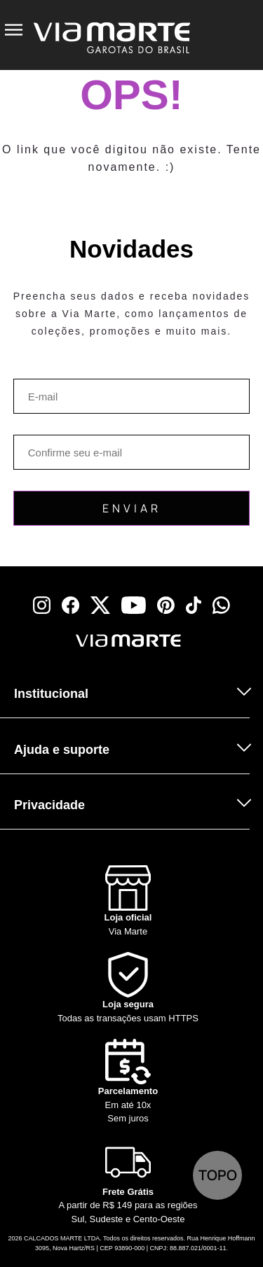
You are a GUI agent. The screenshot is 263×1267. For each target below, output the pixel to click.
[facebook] (70, 605)
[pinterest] (166, 605)
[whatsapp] (221, 605)
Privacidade (49, 805)
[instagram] (42, 605)
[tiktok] (193, 605)
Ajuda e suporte (61, 750)
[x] (100, 605)
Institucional (51, 694)
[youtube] (133, 605)
